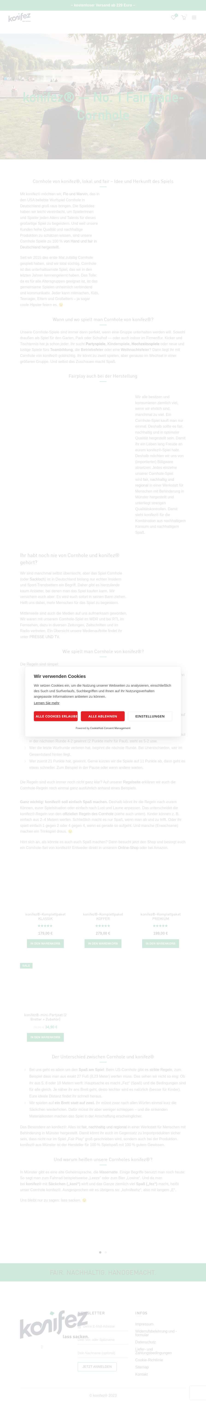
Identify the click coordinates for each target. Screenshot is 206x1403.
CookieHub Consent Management (110, 728)
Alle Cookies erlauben (57, 716)
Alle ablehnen (102, 716)
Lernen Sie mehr (46, 703)
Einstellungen (150, 716)
